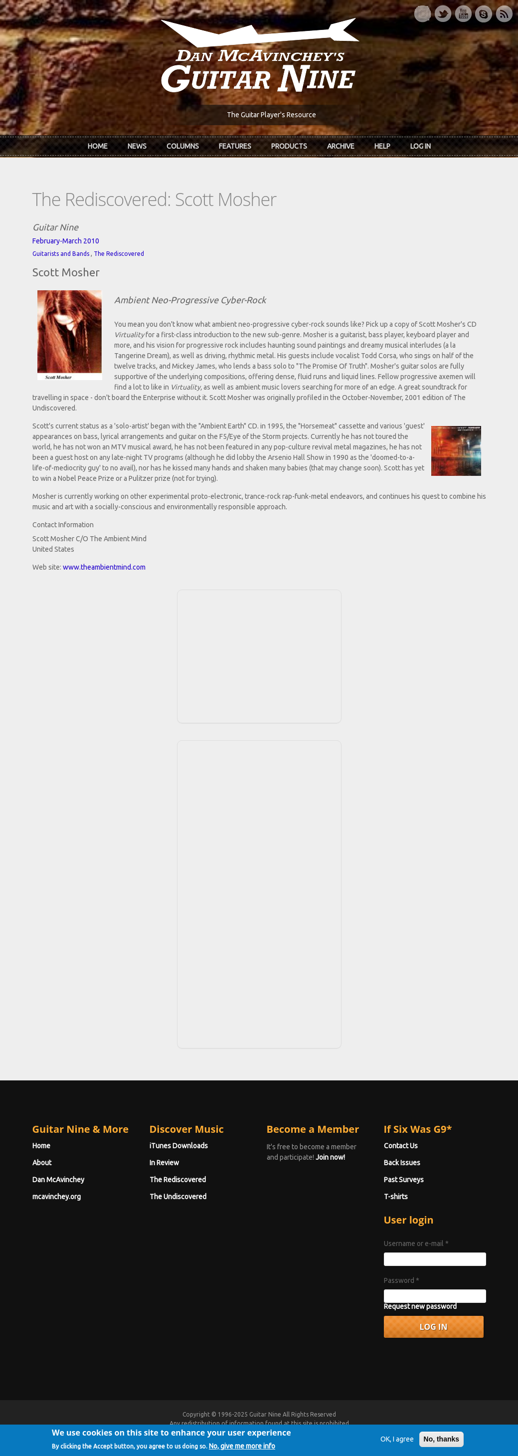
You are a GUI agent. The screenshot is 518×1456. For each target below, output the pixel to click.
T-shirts (396, 1197)
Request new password (420, 1306)
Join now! (330, 1157)
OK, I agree (397, 1442)
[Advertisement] (259, 655)
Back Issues (402, 1163)
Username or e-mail (416, 1244)
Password (401, 1280)
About (41, 1163)
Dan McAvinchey (58, 1180)
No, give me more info (242, 1449)
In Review (164, 1163)
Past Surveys (404, 1180)
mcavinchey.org (56, 1197)
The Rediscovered (119, 253)
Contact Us (401, 1146)
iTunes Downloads (179, 1146)
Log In (420, 146)
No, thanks (442, 1442)
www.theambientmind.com (104, 567)
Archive (340, 146)
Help (382, 146)
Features (235, 146)
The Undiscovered (178, 1197)
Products (289, 146)
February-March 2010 (65, 241)
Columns (183, 146)
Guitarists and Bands (60, 253)
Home (98, 146)
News (137, 146)
